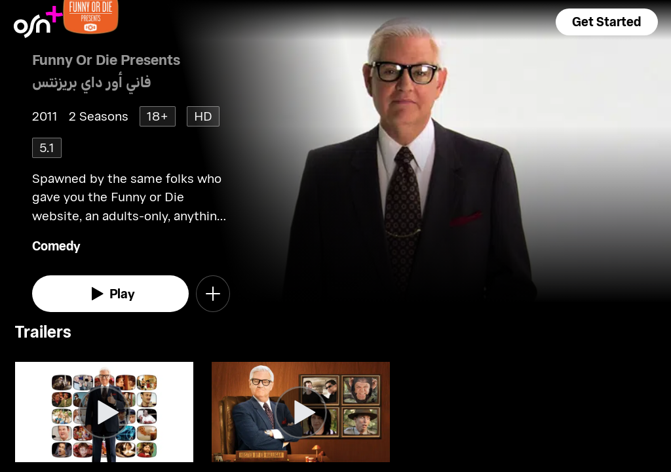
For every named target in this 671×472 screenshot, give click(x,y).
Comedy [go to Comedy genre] (56, 245)
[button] (607, 22)
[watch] (110, 293)
